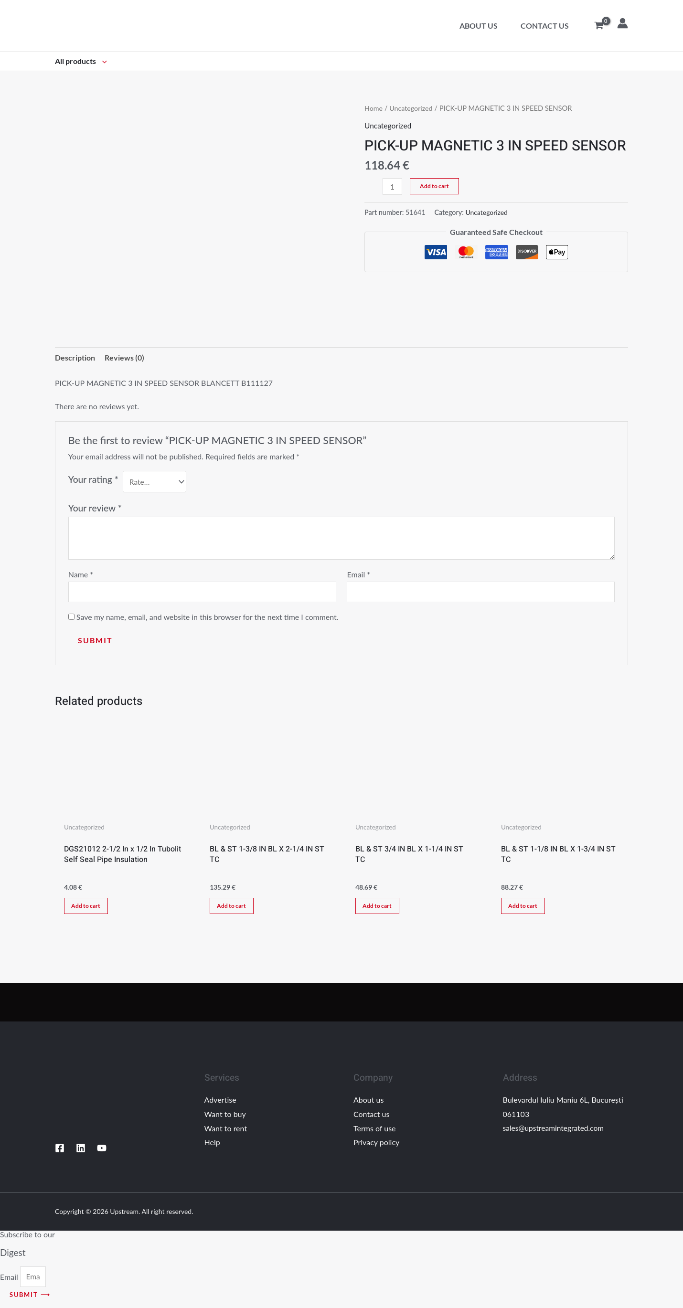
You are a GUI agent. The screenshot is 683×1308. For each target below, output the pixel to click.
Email (358, 575)
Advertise (220, 1103)
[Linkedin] (80, 1152)
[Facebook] (59, 1152)
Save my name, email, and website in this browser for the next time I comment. (207, 618)
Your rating (93, 480)
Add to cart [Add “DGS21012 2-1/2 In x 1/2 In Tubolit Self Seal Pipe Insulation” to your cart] (88, 908)
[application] (102, 60)
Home (373, 108)
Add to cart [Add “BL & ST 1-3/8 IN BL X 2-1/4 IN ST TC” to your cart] (234, 908)
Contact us (545, 25)
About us (478, 25)
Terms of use (374, 1132)
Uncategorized (412, 108)
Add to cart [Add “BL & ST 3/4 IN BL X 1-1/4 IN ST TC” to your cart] (380, 908)
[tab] (75, 358)
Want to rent (225, 1132)
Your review (95, 508)
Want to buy (225, 1118)
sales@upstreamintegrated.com (555, 1132)
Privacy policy (376, 1146)
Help (212, 1146)
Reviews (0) (124, 357)
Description (75, 357)
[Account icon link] (622, 23)
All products (81, 60)
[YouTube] (102, 1152)
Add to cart (434, 186)
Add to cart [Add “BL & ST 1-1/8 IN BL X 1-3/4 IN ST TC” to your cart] (525, 908)
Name (80, 575)
